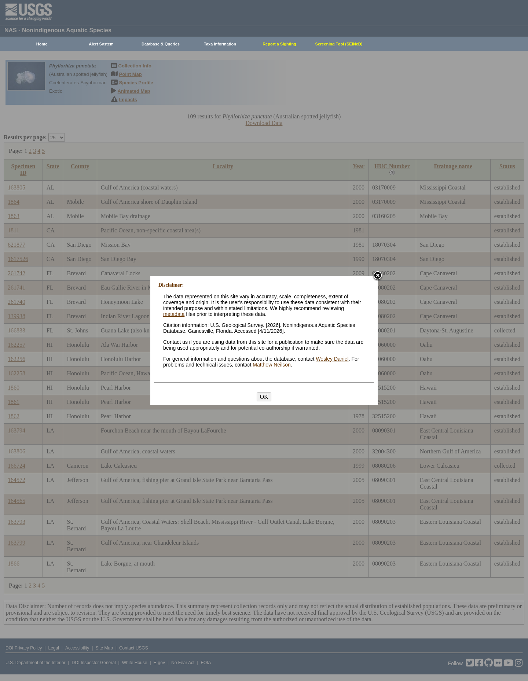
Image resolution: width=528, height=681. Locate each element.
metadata (173, 314)
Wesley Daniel (332, 359)
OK (264, 397)
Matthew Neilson (272, 365)
